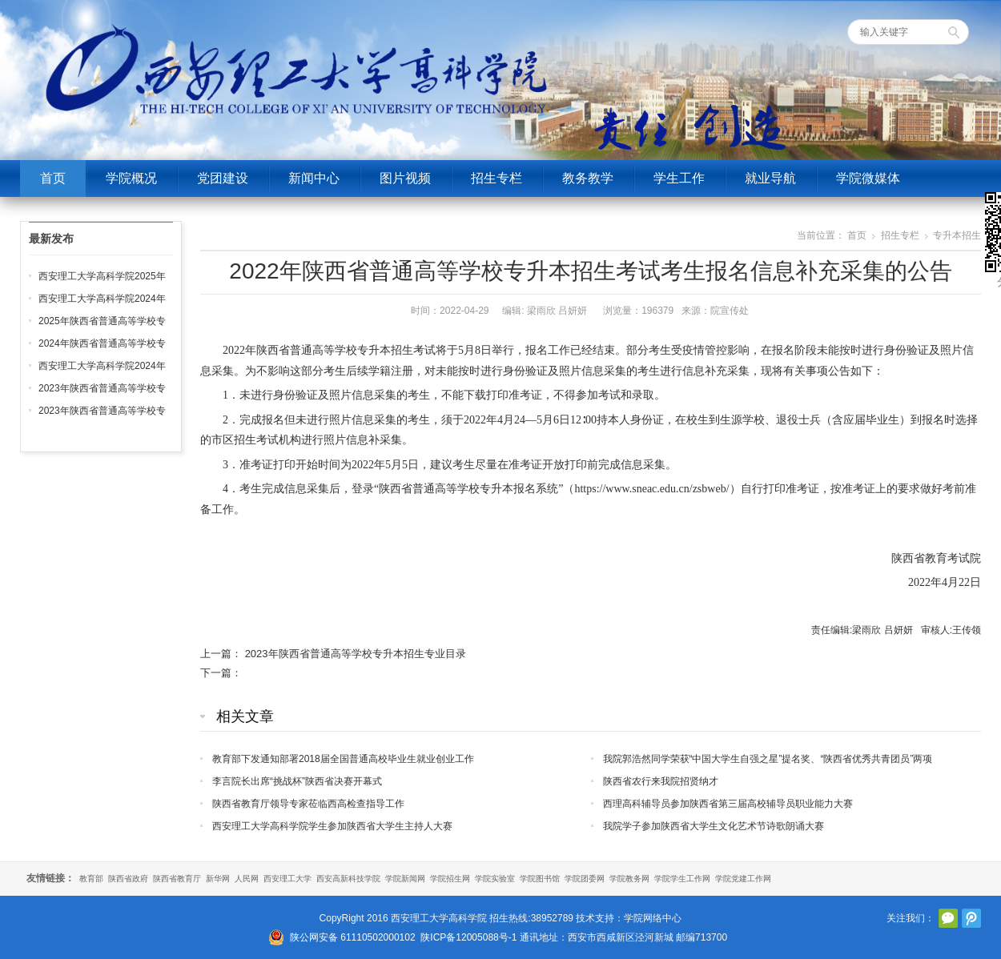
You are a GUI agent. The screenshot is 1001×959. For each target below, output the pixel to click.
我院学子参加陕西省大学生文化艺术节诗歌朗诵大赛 (713, 826)
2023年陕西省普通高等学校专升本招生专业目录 (355, 654)
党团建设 (222, 178)
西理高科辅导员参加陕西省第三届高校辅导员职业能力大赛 (728, 803)
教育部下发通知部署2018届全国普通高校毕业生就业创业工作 (343, 758)
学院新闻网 (405, 878)
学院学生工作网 (682, 878)
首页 (53, 178)
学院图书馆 (540, 878)
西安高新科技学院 (348, 878)
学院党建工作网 (743, 878)
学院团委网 (585, 878)
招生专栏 (496, 178)
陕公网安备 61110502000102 (353, 937)
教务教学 (587, 178)
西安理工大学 (287, 878)
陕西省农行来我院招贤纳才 (660, 781)
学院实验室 (495, 878)
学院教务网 (629, 878)
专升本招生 (957, 235)
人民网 (247, 878)
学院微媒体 (868, 178)
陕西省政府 (128, 878)
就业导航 (770, 178)
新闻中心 (314, 178)
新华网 (218, 878)
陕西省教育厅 (177, 878)
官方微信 (948, 918)
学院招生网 (450, 878)
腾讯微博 (971, 918)
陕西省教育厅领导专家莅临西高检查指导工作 (308, 803)
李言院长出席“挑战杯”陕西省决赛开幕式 (297, 781)
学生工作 (679, 178)
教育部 (91, 878)
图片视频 (405, 178)
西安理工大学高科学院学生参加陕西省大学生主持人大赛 (332, 826)
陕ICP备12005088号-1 (468, 937)
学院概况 (131, 178)
